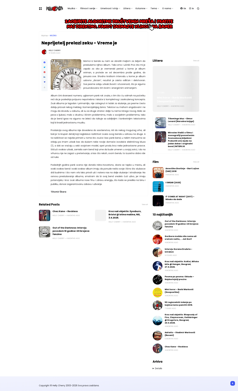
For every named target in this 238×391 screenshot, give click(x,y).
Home (44, 35)
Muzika (71, 8)
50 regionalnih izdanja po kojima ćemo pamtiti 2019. (179, 303)
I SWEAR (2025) (173, 182)
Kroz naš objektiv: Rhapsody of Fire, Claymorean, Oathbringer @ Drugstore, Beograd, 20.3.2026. (181, 318)
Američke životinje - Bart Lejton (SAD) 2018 (182, 170)
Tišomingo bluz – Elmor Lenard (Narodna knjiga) (181, 120)
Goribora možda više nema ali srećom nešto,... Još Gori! (180, 237)
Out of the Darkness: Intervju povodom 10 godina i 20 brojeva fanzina (71, 231)
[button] (44, 87)
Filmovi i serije (87, 8)
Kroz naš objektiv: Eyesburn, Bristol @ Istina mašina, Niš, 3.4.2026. (125, 214)
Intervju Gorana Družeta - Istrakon (178, 250)
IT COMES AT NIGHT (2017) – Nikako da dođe (179, 198)
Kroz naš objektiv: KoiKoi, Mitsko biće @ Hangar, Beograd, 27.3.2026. (182, 264)
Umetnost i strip (109, 8)
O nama (166, 8)
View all (145, 204)
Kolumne (140, 8)
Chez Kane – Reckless (65, 211)
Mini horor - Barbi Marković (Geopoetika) (174, 99)
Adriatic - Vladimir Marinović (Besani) (180, 333)
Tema (154, 8)
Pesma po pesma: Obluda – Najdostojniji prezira (179, 278)
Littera (126, 8)
